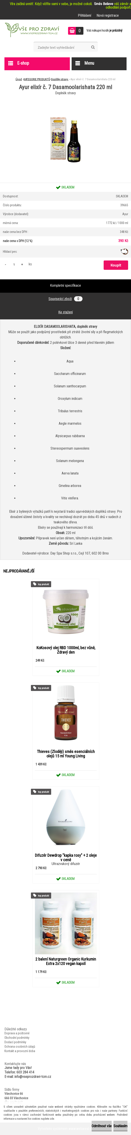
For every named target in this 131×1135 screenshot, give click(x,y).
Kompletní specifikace (65, 285)
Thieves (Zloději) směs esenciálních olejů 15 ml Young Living (66, 753)
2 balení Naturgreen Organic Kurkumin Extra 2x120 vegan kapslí (65, 961)
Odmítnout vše (102, 1126)
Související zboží (65, 299)
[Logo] (31, 31)
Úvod (19, 79)
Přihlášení (84, 15)
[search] (93, 47)
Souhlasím (120, 1126)
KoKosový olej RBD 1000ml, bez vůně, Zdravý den (65, 650)
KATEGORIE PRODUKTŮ (37, 79)
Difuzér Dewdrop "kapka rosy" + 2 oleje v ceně (66, 857)
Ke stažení (65, 312)
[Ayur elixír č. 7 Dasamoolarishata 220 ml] (65, 98)
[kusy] (14, 264)
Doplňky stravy (60, 79)
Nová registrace (108, 15)
